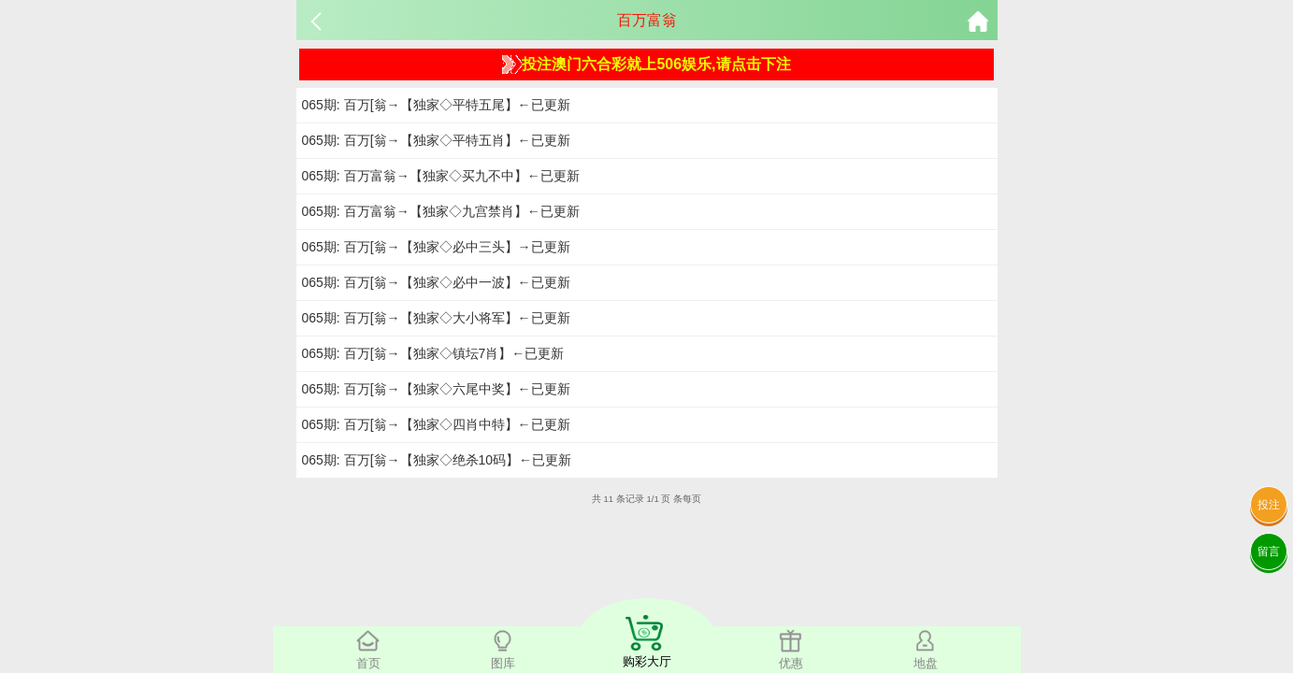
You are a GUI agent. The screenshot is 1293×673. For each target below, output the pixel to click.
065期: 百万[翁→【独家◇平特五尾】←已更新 (436, 104)
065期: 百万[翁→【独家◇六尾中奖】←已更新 (436, 388)
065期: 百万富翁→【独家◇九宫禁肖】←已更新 (441, 211)
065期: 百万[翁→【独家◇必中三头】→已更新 (436, 246)
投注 (1268, 504)
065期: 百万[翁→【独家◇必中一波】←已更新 (436, 282)
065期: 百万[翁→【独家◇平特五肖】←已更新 (436, 140)
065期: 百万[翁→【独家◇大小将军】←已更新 (436, 317)
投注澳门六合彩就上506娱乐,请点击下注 (646, 64)
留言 (1268, 551)
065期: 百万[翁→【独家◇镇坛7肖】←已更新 (433, 353)
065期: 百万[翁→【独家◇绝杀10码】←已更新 (437, 459)
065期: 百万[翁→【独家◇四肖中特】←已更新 (436, 424)
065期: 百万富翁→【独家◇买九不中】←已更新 (441, 175)
